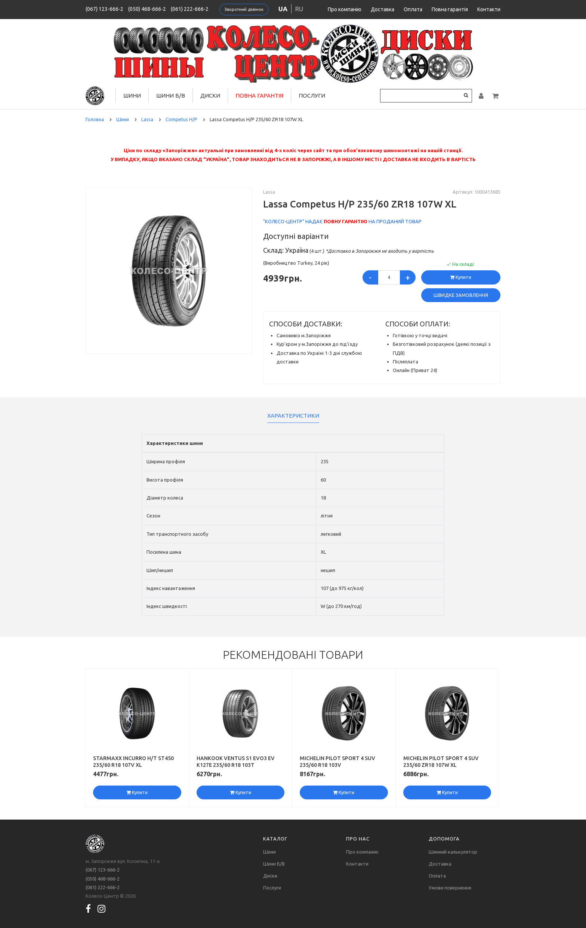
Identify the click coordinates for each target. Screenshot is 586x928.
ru (299, 8)
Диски (210, 95)
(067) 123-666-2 (104, 9)
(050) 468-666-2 (147, 9)
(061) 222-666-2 (190, 9)
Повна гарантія (450, 9)
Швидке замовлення (461, 295)
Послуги (312, 95)
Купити (460, 277)
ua (282, 8)
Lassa (269, 191)
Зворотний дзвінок (244, 9)
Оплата (413, 9)
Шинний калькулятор (453, 851)
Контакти (488, 9)
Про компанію (344, 9)
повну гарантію (345, 221)
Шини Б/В (170, 95)
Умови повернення (450, 887)
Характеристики (293, 415)
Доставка (382, 9)
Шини (132, 95)
